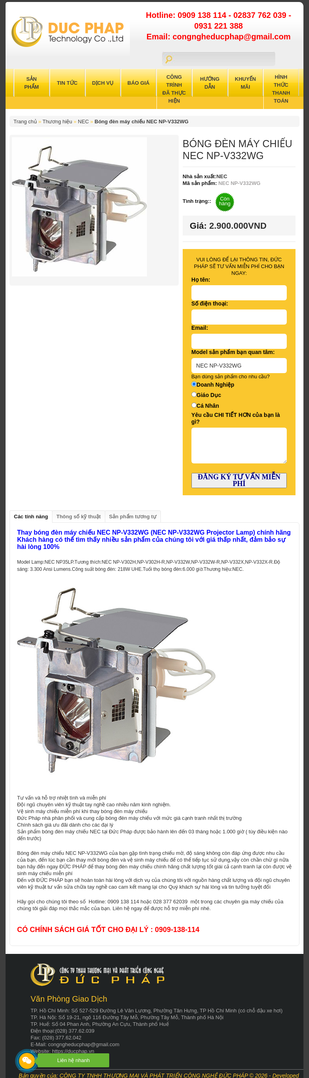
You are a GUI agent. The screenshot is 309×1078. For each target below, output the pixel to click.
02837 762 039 (260, 15)
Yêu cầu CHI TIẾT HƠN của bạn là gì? (235, 418)
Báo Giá (138, 83)
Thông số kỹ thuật (78, 517)
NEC (83, 122)
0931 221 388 (218, 25)
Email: (199, 328)
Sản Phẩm (31, 83)
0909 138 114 (203, 15)
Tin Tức (67, 83)
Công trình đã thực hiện (174, 89)
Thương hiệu (57, 122)
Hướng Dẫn (210, 83)
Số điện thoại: (209, 303)
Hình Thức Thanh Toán (281, 89)
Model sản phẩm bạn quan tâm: (233, 352)
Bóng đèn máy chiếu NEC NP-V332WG (142, 122)
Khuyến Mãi (245, 83)
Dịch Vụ (103, 83)
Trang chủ (25, 122)
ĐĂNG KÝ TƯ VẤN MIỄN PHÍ (239, 480)
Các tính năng (31, 517)
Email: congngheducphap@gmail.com (219, 36)
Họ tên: (201, 279)
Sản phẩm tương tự (132, 517)
